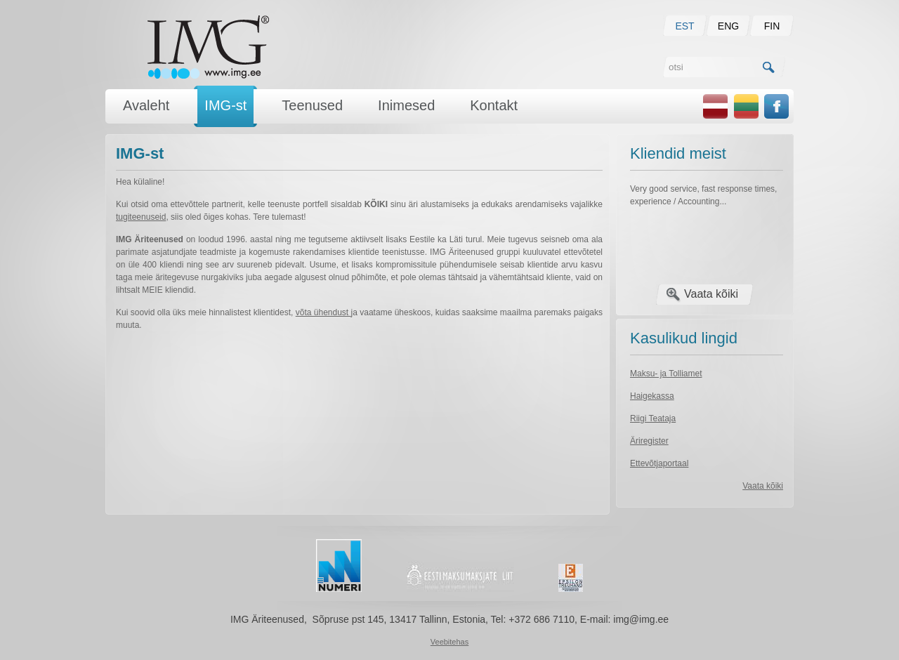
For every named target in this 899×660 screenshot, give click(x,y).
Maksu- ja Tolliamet (666, 373)
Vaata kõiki (711, 294)
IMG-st (225, 105)
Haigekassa (652, 396)
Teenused (312, 105)
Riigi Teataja (653, 418)
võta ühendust (323, 312)
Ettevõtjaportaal (659, 463)
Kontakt (494, 105)
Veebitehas (449, 642)
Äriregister (649, 441)
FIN (772, 26)
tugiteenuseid (141, 217)
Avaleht (146, 105)
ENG (728, 26)
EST (684, 26)
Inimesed (406, 105)
